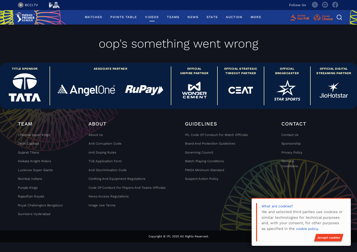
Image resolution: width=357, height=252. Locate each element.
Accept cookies (328, 237)
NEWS (192, 17)
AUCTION (234, 17)
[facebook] (335, 5)
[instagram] (325, 5)
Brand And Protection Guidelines (210, 143)
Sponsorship (291, 143)
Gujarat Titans (28, 152)
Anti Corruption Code (105, 143)
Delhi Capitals (28, 143)
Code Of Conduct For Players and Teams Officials (127, 187)
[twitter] (314, 5)
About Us (96, 135)
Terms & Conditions (289, 163)
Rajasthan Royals (31, 196)
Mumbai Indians (30, 179)
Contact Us (289, 135)
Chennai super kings (34, 135)
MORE (256, 17)
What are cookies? (277, 206)
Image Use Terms (102, 205)
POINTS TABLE (123, 17)
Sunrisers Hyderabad (34, 214)
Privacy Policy (291, 152)
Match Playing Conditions (204, 161)
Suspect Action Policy (201, 179)
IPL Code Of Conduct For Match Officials (216, 135)
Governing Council (199, 152)
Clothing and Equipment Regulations (117, 179)
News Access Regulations (109, 196)
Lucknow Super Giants (35, 170)
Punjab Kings (28, 187)
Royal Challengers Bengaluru (40, 205)
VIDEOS (152, 17)
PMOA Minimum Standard (204, 170)
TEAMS (173, 17)
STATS (212, 17)
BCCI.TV (28, 5)
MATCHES (93, 17)
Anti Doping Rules (102, 152)
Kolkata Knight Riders (34, 161)
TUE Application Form (105, 161)
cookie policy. (307, 229)
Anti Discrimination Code (108, 170)
